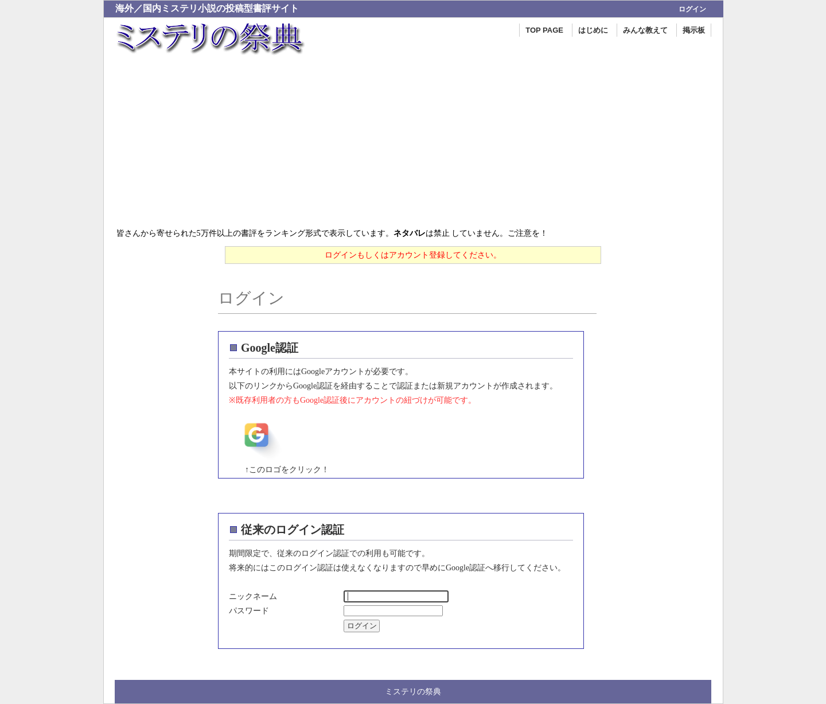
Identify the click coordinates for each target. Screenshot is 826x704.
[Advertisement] (413, 140)
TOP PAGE (544, 30)
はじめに (593, 30)
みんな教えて (645, 30)
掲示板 (694, 30)
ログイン (692, 9)
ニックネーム (253, 596)
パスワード (249, 610)
